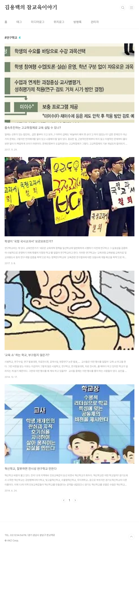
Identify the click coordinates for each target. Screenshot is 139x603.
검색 (123, 8)
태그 (19, 22)
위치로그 (59, 22)
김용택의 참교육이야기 (31, 7)
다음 (75, 500)
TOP (131, 590)
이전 (64, 500)
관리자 (95, 22)
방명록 (78, 22)
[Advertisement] (69, 535)
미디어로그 (37, 22)
